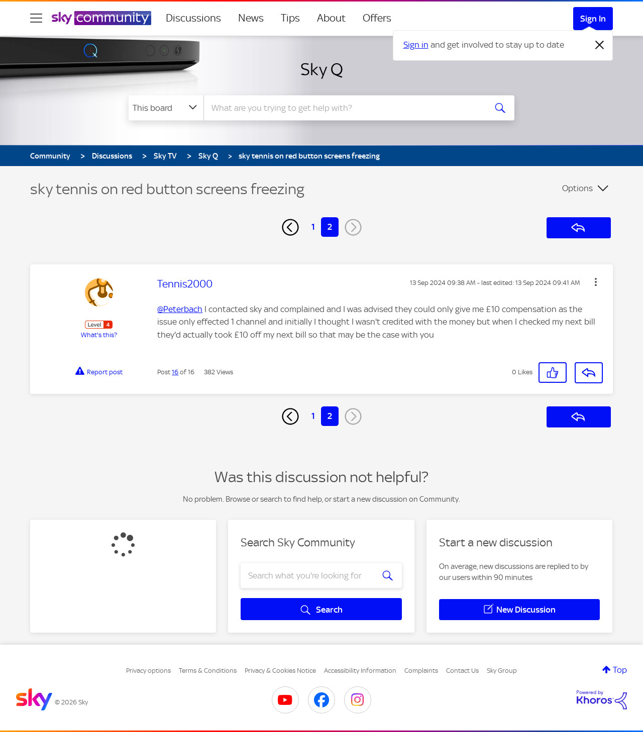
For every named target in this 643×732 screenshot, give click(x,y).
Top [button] (620, 670)
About (331, 18)
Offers (377, 18)
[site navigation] (36, 18)
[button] (596, 282)
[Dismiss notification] (600, 45)
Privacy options (148, 670)
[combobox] (343, 107)
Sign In (593, 19)
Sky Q (321, 69)
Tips (290, 18)
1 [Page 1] (313, 227)
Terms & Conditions (208, 670)
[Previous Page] (290, 227)
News (251, 18)
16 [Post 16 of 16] (175, 372)
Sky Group (502, 670)
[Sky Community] (101, 18)
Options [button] (577, 188)
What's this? (99, 335)
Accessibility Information (360, 670)
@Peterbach (179, 309)
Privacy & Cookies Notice (280, 670)
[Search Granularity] (166, 107)
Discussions (193, 18)
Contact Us (462, 670)
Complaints (421, 670)
